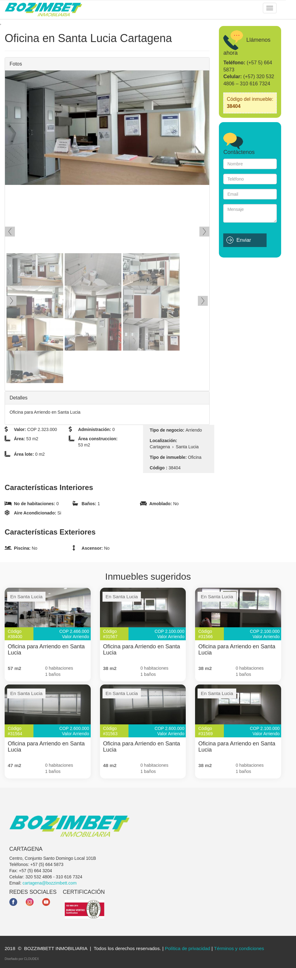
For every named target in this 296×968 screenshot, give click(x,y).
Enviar (243, 240)
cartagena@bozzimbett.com (50, 883)
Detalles (19, 397)
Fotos (16, 63)
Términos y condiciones (239, 948)
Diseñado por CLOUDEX (22, 959)
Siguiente (204, 232)
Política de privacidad (187, 948)
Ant (10, 232)
